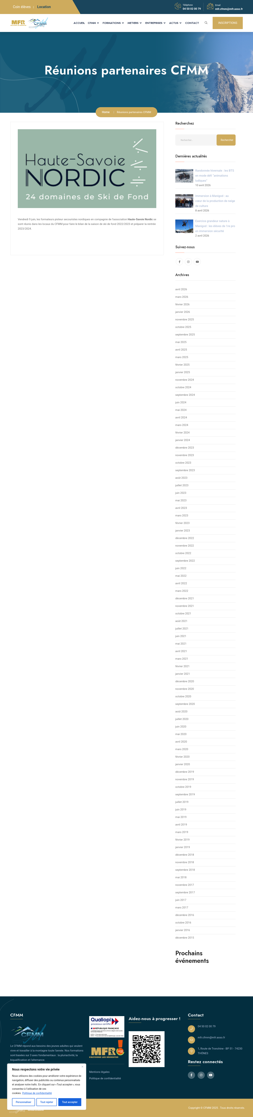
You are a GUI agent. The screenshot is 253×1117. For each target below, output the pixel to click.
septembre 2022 (185, 560)
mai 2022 (180, 575)
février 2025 (182, 364)
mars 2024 (181, 425)
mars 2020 (181, 749)
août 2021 (181, 621)
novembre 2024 (184, 379)
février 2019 (182, 839)
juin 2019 (180, 809)
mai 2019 (180, 817)
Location (44, 7)
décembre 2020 (184, 681)
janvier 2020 (182, 764)
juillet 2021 (181, 628)
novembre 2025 (184, 319)
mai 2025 (180, 342)
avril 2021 (181, 651)
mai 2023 (180, 500)
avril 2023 (181, 508)
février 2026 (182, 304)
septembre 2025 (185, 334)
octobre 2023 (183, 462)
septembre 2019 (185, 794)
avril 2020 (181, 741)
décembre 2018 (184, 854)
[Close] (82, 1066)
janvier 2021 (182, 673)
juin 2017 (180, 900)
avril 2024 (181, 417)
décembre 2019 (184, 771)
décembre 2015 (184, 937)
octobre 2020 (183, 696)
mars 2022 (181, 591)
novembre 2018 (184, 862)
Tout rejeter (46, 1102)
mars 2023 (181, 515)
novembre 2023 (184, 455)
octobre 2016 (183, 922)
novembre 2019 (184, 779)
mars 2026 (181, 297)
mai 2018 (180, 877)
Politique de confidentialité (37, 1093)
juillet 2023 (181, 485)
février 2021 (182, 666)
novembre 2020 (184, 689)
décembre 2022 (184, 538)
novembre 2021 (184, 606)
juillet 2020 (181, 719)
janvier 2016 (182, 930)
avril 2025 (181, 349)
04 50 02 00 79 (192, 8)
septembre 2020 (185, 704)
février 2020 (182, 756)
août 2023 (181, 477)
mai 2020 (180, 734)
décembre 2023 (184, 447)
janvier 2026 (182, 312)
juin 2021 (180, 636)
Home (106, 112)
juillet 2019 (181, 802)
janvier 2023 (182, 530)
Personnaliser (23, 1102)
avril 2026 (181, 289)
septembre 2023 (185, 470)
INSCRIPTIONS (227, 23)
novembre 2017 (184, 885)
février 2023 (182, 523)
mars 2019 (181, 832)
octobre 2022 (183, 553)
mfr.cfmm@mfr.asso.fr (229, 9)
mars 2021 (181, 658)
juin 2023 (180, 493)
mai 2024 (180, 410)
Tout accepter (70, 1102)
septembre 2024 (185, 395)
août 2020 (181, 711)
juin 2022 (180, 568)
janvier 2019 (182, 847)
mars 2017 (181, 907)
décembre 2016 (184, 915)
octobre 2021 (183, 613)
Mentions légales (99, 1072)
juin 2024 (180, 402)
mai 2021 (180, 643)
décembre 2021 (184, 598)
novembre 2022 (184, 545)
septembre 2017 (185, 892)
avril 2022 (181, 583)
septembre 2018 (185, 869)
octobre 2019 (183, 787)
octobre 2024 (183, 387)
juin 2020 (180, 726)
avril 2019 (181, 824)
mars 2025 (181, 357)
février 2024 (182, 432)
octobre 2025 (183, 327)
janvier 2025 (182, 372)
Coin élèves (22, 7)
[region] (46, 1087)
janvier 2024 (182, 440)
